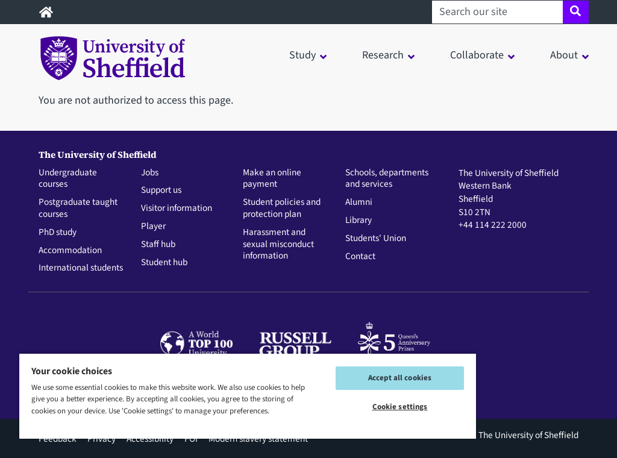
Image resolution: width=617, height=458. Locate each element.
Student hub (164, 263)
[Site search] (576, 12)
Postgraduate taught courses (78, 208)
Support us (161, 190)
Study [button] (302, 55)
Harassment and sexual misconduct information (278, 244)
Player (153, 227)
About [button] (564, 55)
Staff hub (158, 245)
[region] (247, 396)
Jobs (149, 173)
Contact (360, 257)
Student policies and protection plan (282, 208)
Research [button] (383, 55)
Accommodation (70, 251)
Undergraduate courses (68, 179)
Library (358, 221)
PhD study (58, 233)
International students (81, 268)
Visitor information (176, 208)
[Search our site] (497, 12)
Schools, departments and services (386, 179)
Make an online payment (272, 179)
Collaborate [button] (477, 55)
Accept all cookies (399, 377)
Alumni (358, 202)
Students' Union (375, 239)
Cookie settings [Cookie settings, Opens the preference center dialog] (400, 406)
